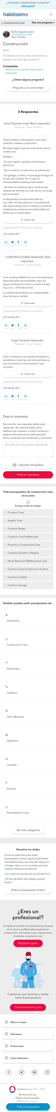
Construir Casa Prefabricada (23, 537)
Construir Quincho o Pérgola (23, 553)
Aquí (7, 874)
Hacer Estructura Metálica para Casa (27, 561)
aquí (22, 865)
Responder (28, 220)
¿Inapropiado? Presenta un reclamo (22, 228)
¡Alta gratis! (28, 6)
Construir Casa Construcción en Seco (28, 569)
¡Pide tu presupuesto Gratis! (28, 890)
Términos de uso (27, 1095)
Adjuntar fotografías (28, 465)
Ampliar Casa (15, 521)
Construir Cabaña (17, 577)
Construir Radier (17, 529)
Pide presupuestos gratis (28, 1007)
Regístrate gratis (28, 943)
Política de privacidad (27, 1098)
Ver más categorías (28, 830)
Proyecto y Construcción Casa (24, 545)
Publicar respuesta (28, 474)
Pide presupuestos (28, 1107)
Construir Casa (16, 512)
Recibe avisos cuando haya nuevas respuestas (24, 71)
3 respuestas (10, 66)
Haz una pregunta (42, 23)
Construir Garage (17, 585)
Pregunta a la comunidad (28, 88)
